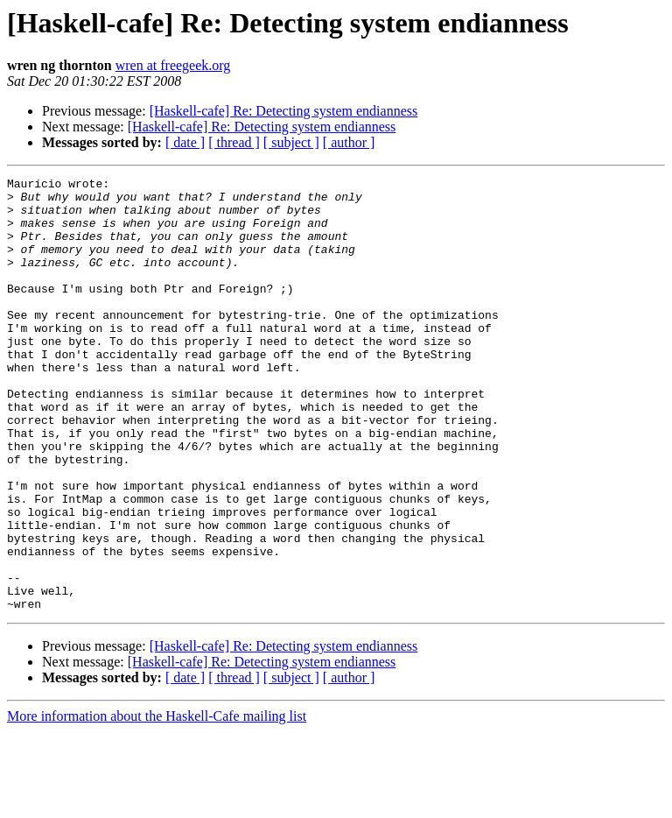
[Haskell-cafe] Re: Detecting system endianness (284, 110)
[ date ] (185, 142)
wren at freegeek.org (173, 65)
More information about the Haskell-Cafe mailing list (156, 802)
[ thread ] (234, 142)
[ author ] (349, 142)
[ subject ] (291, 142)
